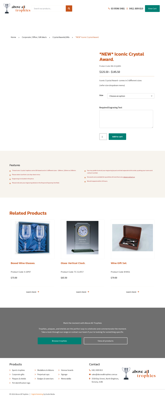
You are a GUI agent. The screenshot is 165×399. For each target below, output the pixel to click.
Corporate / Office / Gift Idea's (34, 37)
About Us (81, 20)
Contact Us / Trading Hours (128, 20)
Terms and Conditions (100, 20)
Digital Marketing (37, 394)
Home (28, 20)
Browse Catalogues (63, 20)
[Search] (69, 8)
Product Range (42, 20)
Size (101, 95)
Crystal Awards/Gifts (61, 37)
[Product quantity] (103, 136)
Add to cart (117, 136)
